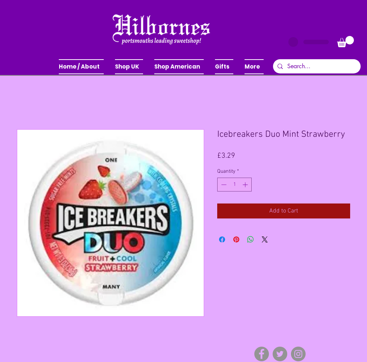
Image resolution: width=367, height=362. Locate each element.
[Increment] (246, 184)
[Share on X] (264, 239)
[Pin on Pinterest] (236, 239)
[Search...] (316, 66)
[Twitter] (280, 354)
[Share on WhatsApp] (250, 239)
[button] (129, 66)
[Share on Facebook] (222, 239)
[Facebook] (261, 354)
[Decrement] (223, 184)
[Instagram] (298, 354)
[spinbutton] (234, 184)
